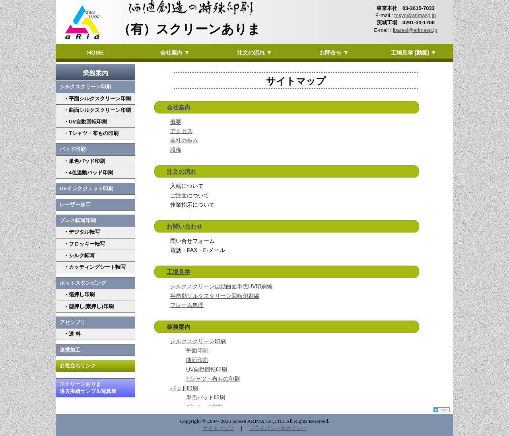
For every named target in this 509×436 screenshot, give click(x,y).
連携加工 (70, 350)
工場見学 (178, 271)
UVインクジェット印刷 (86, 189)
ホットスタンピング (83, 283)
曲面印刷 (197, 360)
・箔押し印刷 (79, 294)
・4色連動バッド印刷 (88, 173)
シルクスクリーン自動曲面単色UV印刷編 (221, 286)
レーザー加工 (75, 204)
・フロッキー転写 (84, 244)
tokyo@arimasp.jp (415, 15)
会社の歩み (184, 140)
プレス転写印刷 (78, 220)
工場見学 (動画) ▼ (414, 52)
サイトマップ (218, 428)
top (443, 410)
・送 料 (72, 334)
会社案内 (178, 107)
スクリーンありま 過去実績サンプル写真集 (88, 387)
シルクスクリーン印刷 (85, 87)
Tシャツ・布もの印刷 (213, 378)
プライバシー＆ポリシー (277, 428)
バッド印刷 (72, 149)
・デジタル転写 (82, 232)
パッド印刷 (184, 388)
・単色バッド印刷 (84, 161)
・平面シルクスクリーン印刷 (97, 99)
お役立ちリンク (78, 366)
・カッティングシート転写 (95, 267)
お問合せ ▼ (334, 52)
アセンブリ (72, 322)
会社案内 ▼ (175, 52)
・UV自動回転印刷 (85, 122)
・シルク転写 (79, 255)
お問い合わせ (184, 226)
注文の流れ (181, 171)
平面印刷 (197, 350)
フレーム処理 (187, 305)
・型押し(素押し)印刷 (89, 306)
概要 (175, 122)
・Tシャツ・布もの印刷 (91, 133)
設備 (175, 150)
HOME (95, 52)
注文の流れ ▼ (254, 52)
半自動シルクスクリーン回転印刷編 (214, 296)
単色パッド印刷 (205, 397)
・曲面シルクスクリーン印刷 (97, 110)
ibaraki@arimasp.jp (415, 30)
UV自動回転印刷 (206, 369)
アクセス (181, 131)
